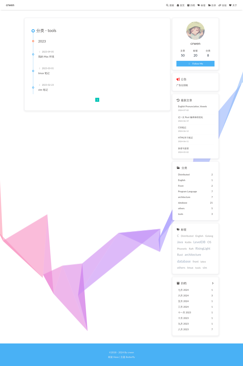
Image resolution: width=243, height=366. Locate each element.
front (196, 261)
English (199, 235)
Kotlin (188, 242)
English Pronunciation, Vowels (192, 106)
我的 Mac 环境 (46, 56)
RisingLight (202, 248)
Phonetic (182, 248)
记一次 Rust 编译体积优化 (190, 117)
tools (198, 267)
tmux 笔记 (44, 73)
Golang (209, 235)
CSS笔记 (182, 127)
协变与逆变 (183, 148)
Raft (191, 248)
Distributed (187, 235)
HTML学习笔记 (185, 137)
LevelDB (199, 242)
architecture (193, 254)
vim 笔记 (43, 89)
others (181, 267)
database (184, 261)
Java (180, 242)
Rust (180, 254)
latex (203, 261)
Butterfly (130, 357)
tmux (190, 267)
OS (209, 242)
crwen (10, 5)
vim (205, 267)
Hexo (116, 357)
